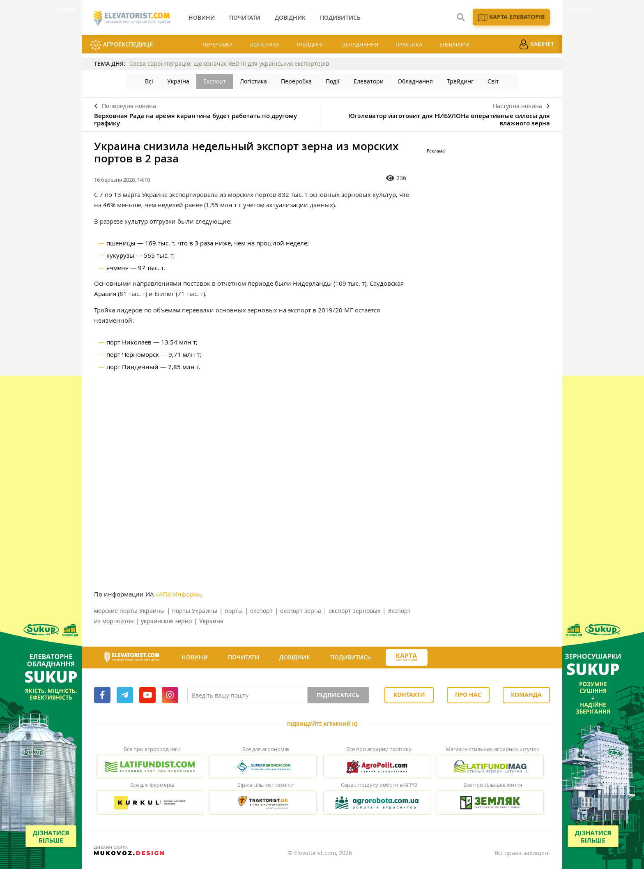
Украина (211, 621)
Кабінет (536, 44)
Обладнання (359, 44)
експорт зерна (300, 611)
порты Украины (194, 611)
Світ (493, 81)
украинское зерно (166, 621)
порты (234, 611)
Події (333, 81)
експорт (261, 611)
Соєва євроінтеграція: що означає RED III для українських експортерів (229, 63)
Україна (178, 81)
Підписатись (338, 695)
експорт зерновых (354, 611)
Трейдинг (310, 44)
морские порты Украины (129, 611)
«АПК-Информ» (178, 594)
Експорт (214, 81)
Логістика (264, 44)
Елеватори (454, 44)
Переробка (217, 44)
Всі (149, 81)
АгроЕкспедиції (121, 45)
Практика (409, 44)
